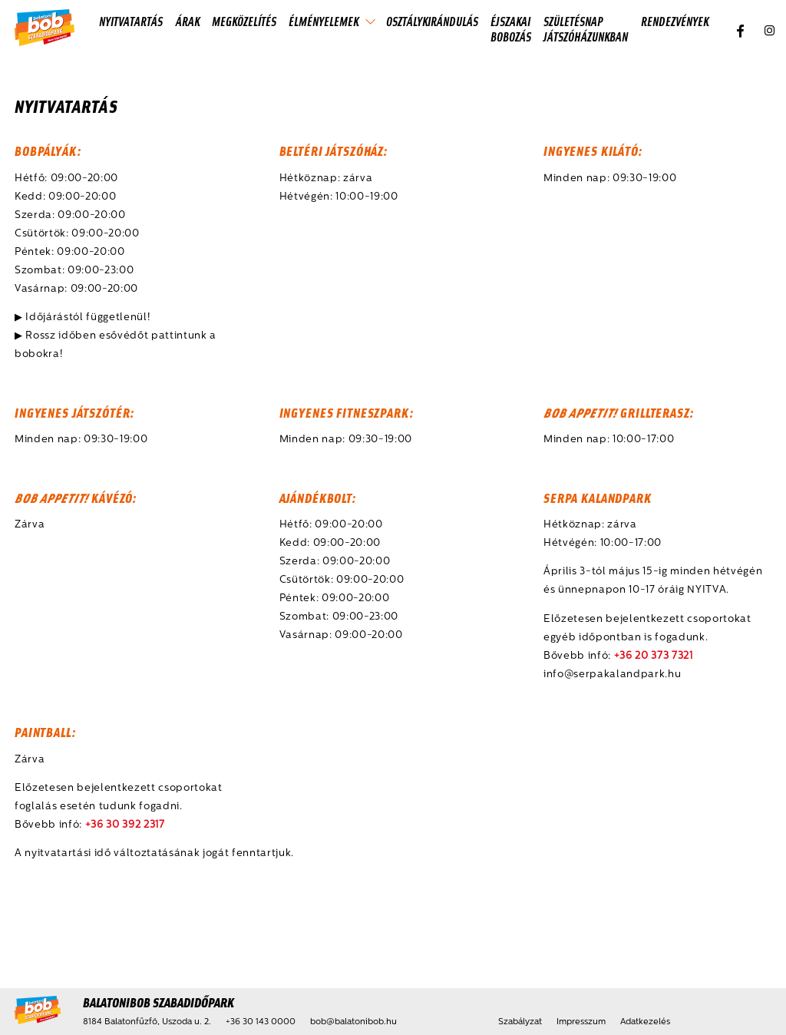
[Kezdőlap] (44, 28)
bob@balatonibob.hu (353, 1022)
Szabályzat (520, 1022)
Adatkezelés (645, 1022)
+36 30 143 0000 (261, 1022)
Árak (188, 21)
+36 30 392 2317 (125, 825)
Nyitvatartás (131, 21)
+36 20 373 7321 (653, 656)
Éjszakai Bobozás (510, 29)
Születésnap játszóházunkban (585, 29)
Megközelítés (244, 21)
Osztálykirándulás (432, 21)
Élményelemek (323, 21)
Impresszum (581, 1022)
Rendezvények (674, 21)
